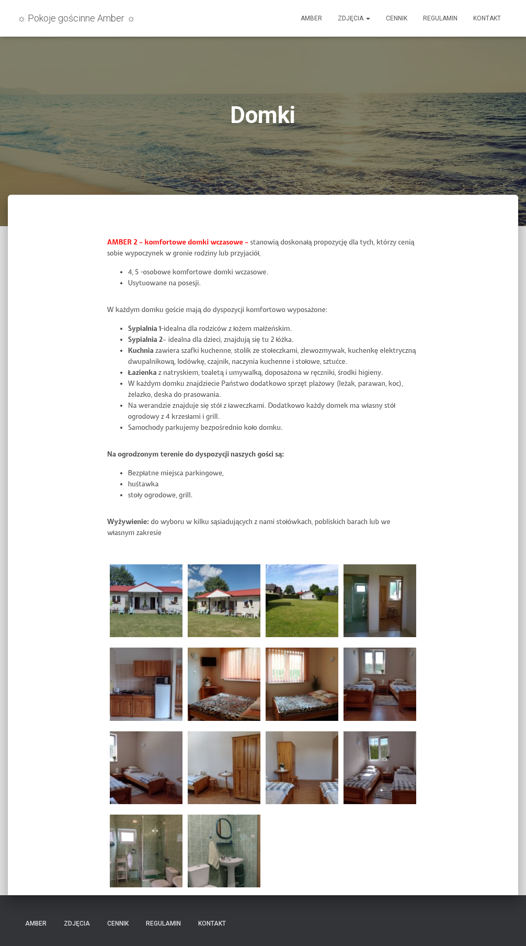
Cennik (396, 18)
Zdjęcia (354, 18)
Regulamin (440, 18)
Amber (311, 18)
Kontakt (487, 18)
